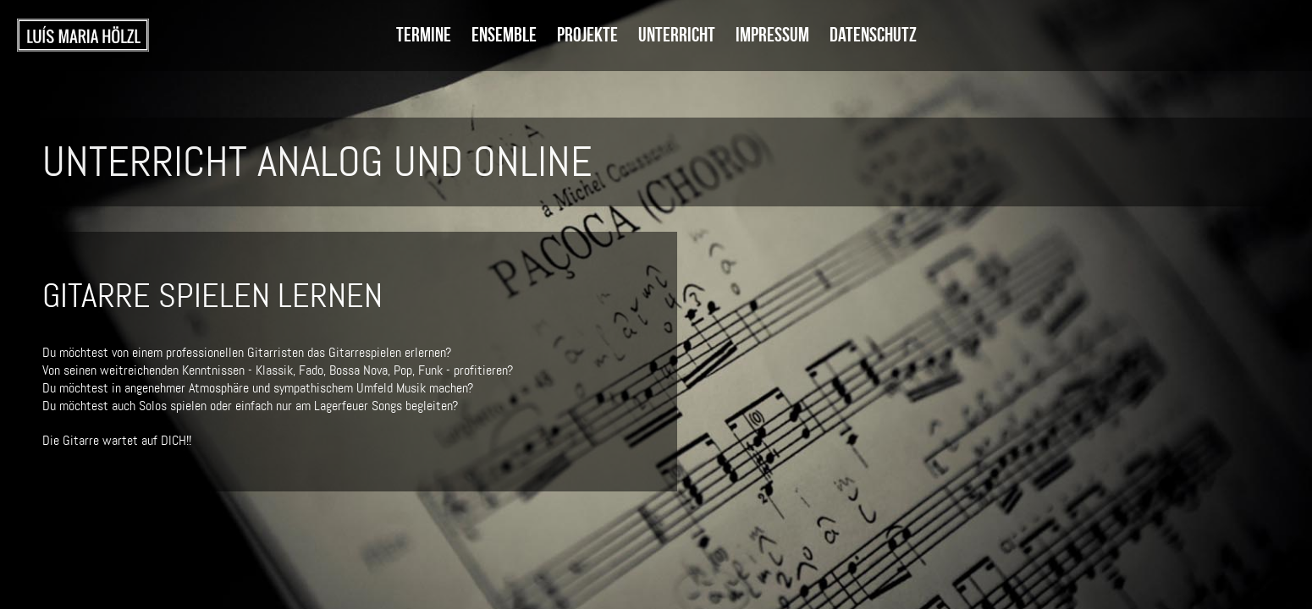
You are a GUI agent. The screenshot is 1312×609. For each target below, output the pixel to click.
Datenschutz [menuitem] (873, 35)
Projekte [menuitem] (587, 35)
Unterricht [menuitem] (676, 35)
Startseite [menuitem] (83, 35)
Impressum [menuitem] (772, 35)
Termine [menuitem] (423, 35)
